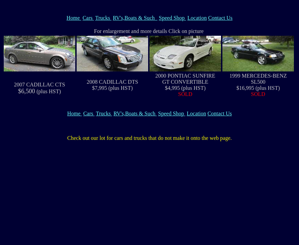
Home (73, 18)
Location (197, 18)
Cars (88, 18)
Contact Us (220, 18)
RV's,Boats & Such (135, 18)
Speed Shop (172, 18)
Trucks (103, 18)
